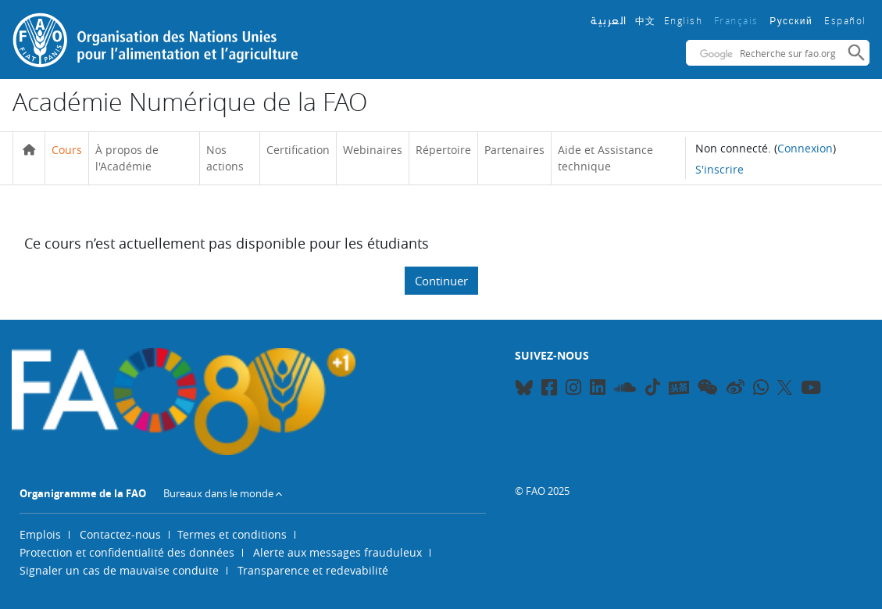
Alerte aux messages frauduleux (337, 552)
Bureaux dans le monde (218, 493)
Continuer (441, 280)
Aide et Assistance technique (605, 158)
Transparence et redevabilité (312, 570)
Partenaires (514, 149)
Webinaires (372, 149)
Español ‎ (847, 20)
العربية (609, 21)
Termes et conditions (232, 534)
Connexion (805, 148)
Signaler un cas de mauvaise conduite (119, 570)
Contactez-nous (120, 534)
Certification (298, 149)
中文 (645, 20)
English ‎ (685, 20)
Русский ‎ (793, 21)
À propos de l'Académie (127, 158)
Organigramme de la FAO (83, 493)
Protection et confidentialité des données (127, 552)
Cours (67, 149)
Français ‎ (738, 20)
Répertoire (443, 149)
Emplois (40, 534)
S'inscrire (719, 169)
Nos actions (225, 158)
